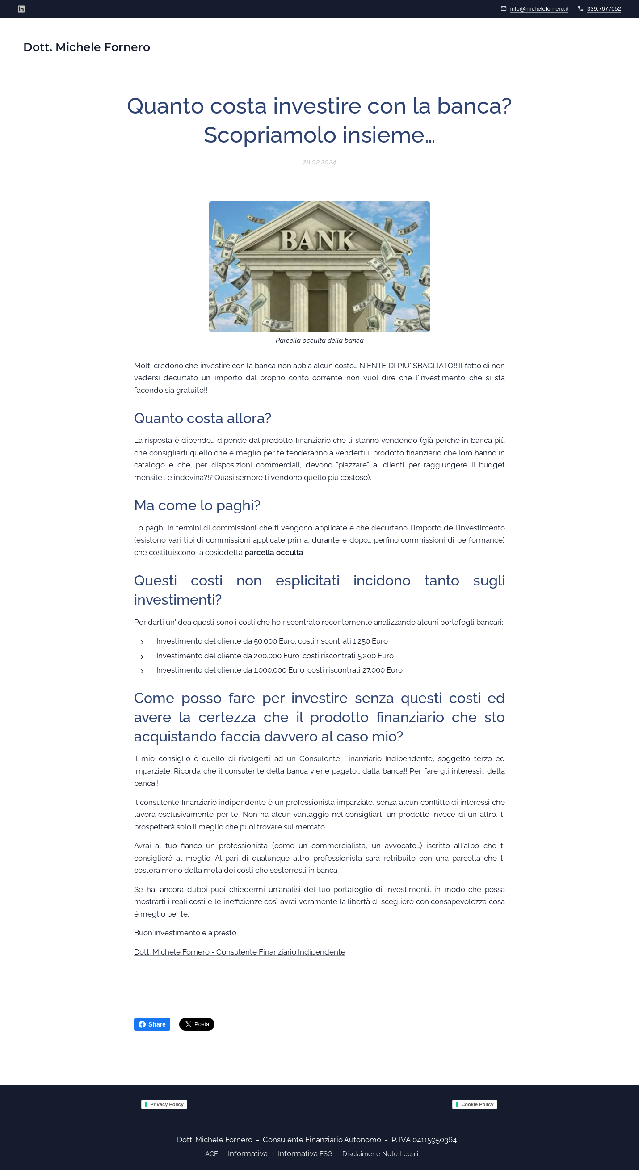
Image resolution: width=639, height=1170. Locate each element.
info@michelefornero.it (539, 8)
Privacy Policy (167, 1104)
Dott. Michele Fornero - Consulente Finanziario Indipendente (239, 951)
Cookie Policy (477, 1104)
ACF (211, 1153)
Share (152, 1024)
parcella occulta (273, 551)
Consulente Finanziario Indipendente (366, 758)
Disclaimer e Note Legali (380, 1154)
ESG (326, 1154)
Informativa (248, 1153)
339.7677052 (604, 8)
